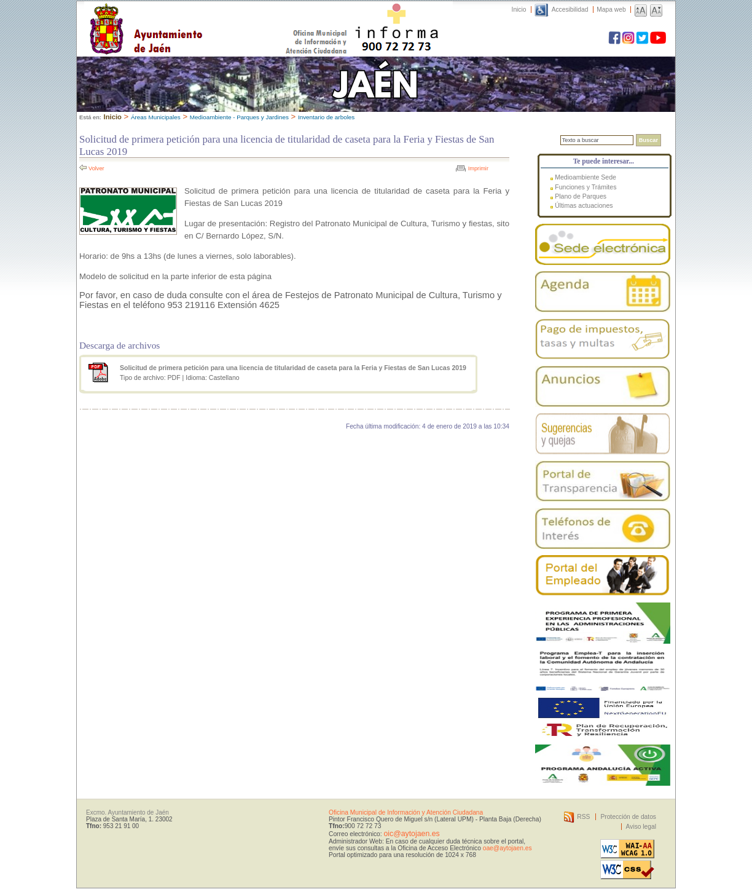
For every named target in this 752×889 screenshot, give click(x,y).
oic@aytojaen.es (411, 833)
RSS (583, 816)
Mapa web (611, 9)
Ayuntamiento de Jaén (199, 16)
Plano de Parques (580, 196)
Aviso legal (641, 826)
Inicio (519, 9)
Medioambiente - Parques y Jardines (239, 117)
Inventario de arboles (326, 117)
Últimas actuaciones (584, 205)
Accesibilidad (570, 9)
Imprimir (478, 168)
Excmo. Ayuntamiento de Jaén (127, 812)
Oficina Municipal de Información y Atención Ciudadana (406, 812)
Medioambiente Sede (585, 177)
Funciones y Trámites (585, 187)
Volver (96, 168)
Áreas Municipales (156, 117)
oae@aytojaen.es (507, 848)
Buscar (648, 140)
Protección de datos (628, 816)
